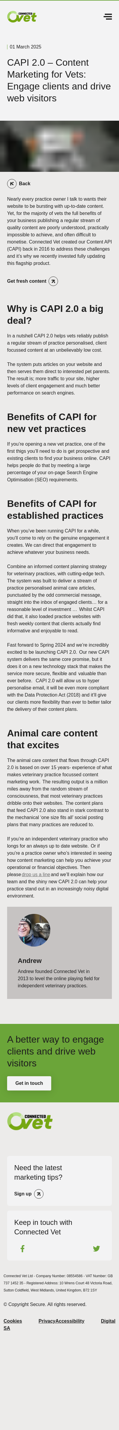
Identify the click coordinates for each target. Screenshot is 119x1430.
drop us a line (36, 874)
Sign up (23, 1193)
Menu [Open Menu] (108, 16)
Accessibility (69, 1321)
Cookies (13, 1321)
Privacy (46, 1321)
